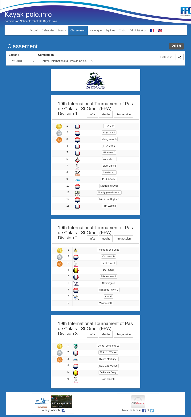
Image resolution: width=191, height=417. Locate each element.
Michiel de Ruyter (109, 186)
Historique (96, 30)
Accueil (34, 30)
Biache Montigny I (108, 359)
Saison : (14, 54)
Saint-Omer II (108, 263)
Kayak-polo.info (28, 14)
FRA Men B (109, 146)
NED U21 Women (108, 365)
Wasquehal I (105, 303)
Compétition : (46, 54)
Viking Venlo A (109, 139)
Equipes (110, 30)
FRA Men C (109, 152)
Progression (123, 114)
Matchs (62, 30)
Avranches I (109, 159)
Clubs (122, 30)
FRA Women (109, 206)
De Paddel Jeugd (108, 372)
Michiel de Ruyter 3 (108, 289)
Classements (78, 30)
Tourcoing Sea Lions (108, 249)
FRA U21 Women (108, 352)
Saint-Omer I (109, 166)
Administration (138, 30)
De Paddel (108, 269)
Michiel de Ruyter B (109, 199)
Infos (92, 114)
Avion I (108, 296)
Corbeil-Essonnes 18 (108, 345)
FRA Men (109, 126)
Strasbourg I (109, 172)
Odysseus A (109, 132)
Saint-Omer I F (108, 379)
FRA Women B (108, 276)
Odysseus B (108, 256)
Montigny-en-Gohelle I (109, 192)
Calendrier (48, 30)
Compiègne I (108, 283)
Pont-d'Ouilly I (109, 179)
